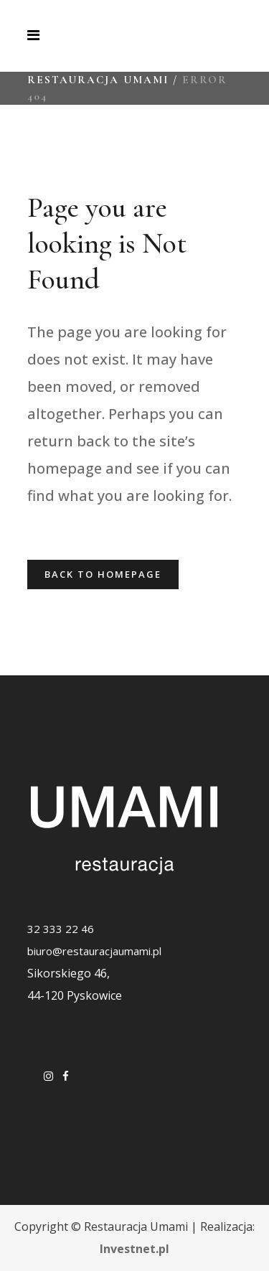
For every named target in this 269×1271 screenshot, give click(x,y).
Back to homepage (102, 574)
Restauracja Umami (98, 79)
